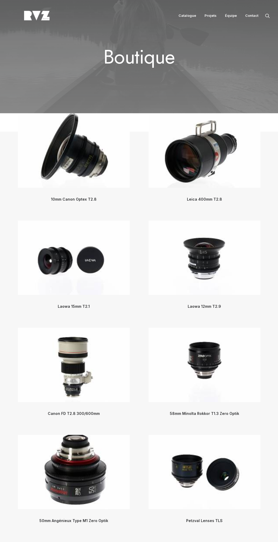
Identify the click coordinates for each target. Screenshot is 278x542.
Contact (251, 18)
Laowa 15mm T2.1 (74, 306)
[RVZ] (27, 18)
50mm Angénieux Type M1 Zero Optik (73, 520)
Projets (210, 18)
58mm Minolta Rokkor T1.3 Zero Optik (204, 413)
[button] (267, 18)
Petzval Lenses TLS (204, 520)
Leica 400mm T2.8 (204, 199)
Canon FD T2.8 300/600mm (74, 413)
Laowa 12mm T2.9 (204, 306)
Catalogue (187, 18)
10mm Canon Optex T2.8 (74, 199)
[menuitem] (187, 18)
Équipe (231, 18)
